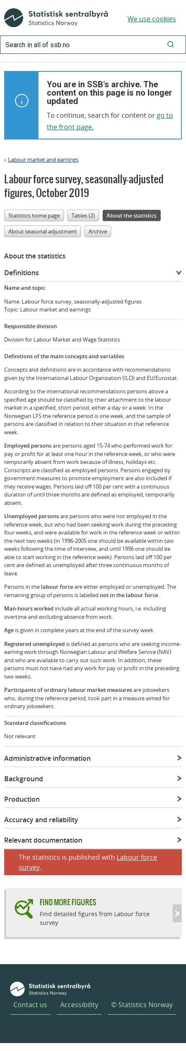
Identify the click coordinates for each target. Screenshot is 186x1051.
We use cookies (151, 18)
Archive (98, 231)
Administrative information (47, 758)
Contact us (30, 1004)
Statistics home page (34, 215)
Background (23, 778)
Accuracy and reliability (41, 819)
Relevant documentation (43, 840)
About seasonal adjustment (42, 231)
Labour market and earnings (43, 159)
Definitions (21, 272)
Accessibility (79, 1004)
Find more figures (68, 902)
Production (22, 799)
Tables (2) (83, 215)
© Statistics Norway (142, 1004)
